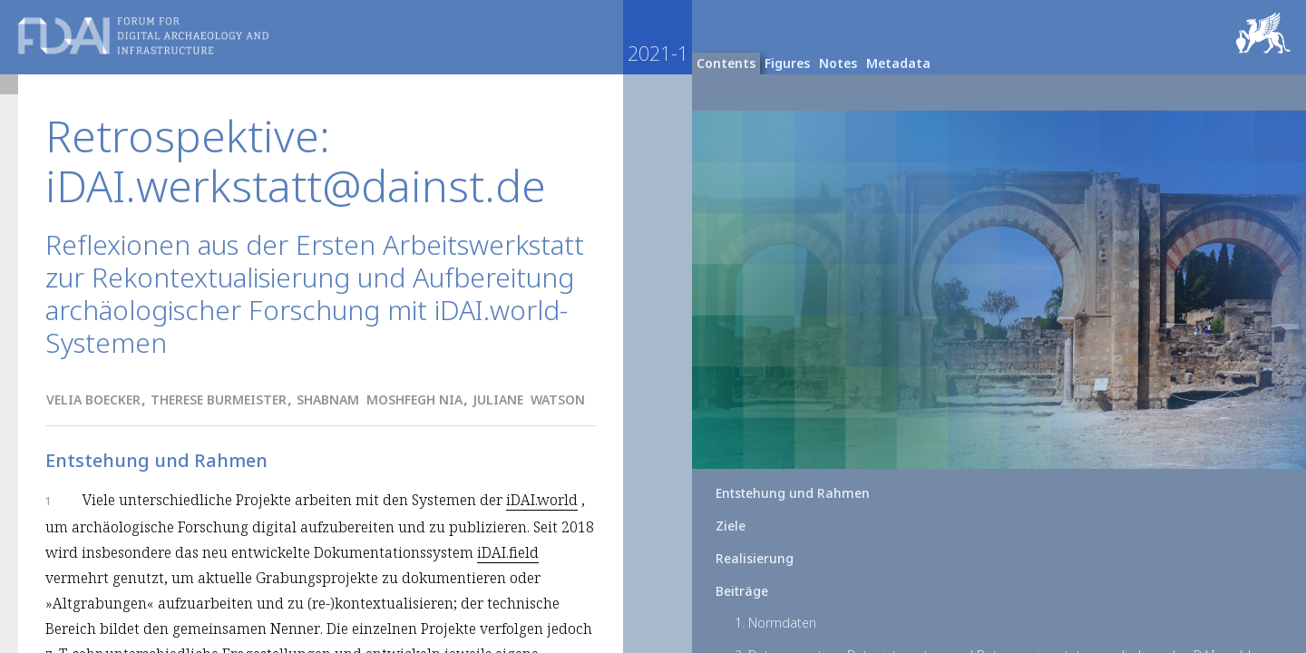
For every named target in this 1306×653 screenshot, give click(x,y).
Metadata (898, 63)
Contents (726, 63)
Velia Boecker (93, 399)
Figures (787, 63)
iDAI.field (508, 552)
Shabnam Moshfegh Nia (380, 399)
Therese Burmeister (219, 399)
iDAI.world (542, 500)
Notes (838, 63)
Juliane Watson (529, 399)
